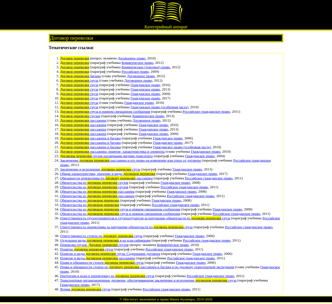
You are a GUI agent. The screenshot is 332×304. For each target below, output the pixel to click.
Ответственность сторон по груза (101, 236)
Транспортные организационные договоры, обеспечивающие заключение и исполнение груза (148, 280)
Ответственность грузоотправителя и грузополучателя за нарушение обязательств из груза (145, 218)
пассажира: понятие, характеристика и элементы (112, 151)
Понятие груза (86, 249)
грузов (80, 116)
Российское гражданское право (206, 111)
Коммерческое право (137, 63)
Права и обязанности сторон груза (102, 262)
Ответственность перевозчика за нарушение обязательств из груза (126, 227)
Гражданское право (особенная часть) (159, 107)
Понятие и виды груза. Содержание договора (110, 254)
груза (79, 80)
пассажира (83, 120)
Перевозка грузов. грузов (94, 245)
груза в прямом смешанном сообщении (105, 111)
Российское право (135, 71)
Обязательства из (89, 200)
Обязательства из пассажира (97, 191)
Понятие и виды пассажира (97, 258)
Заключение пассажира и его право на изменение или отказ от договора (130, 160)
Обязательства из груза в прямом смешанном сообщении (120, 209)
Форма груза (85, 289)
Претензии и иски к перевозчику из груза (107, 276)
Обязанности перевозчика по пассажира (106, 178)
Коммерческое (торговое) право (145, 67)
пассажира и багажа (90, 138)
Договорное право (131, 58)
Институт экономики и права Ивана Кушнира (159, 299)
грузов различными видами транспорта (106, 156)
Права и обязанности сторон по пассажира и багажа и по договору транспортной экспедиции (147, 267)
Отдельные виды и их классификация (105, 240)
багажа (80, 76)
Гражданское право (145, 85)
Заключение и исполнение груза (100, 169)
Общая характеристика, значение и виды (107, 174)
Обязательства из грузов (94, 182)
